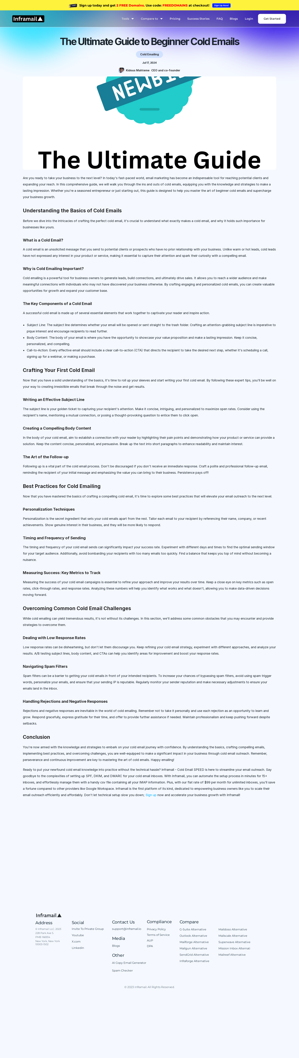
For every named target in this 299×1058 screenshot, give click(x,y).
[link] (221, 5)
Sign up (151, 795)
